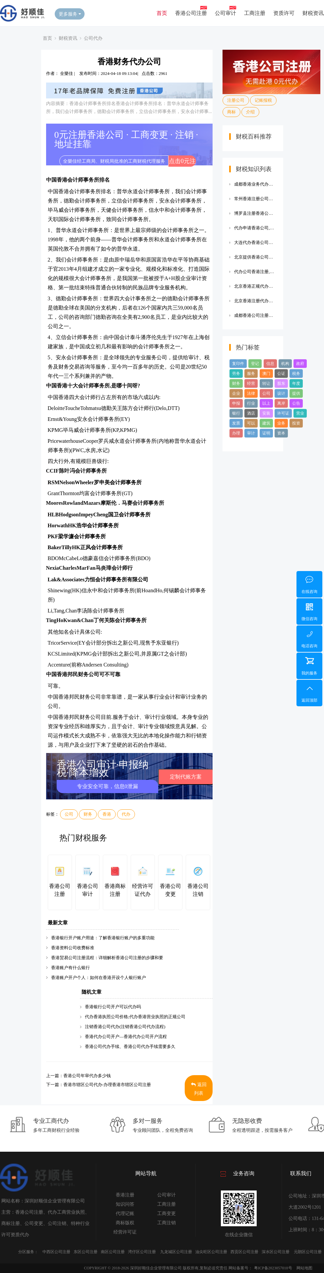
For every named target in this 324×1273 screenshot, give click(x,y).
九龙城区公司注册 (176, 1251)
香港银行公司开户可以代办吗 (113, 1006)
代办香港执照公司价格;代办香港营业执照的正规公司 (135, 1016)
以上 (266, 403)
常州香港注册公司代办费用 (255, 198)
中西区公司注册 (56, 1251)
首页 (162, 13)
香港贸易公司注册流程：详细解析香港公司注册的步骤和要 (107, 957)
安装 (266, 413)
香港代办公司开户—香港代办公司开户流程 (126, 1036)
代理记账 (125, 1213)
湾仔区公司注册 (142, 1251)
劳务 (236, 373)
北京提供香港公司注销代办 (255, 257)
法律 (251, 393)
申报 (236, 403)
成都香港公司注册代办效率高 (255, 315)
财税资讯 (313, 13)
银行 (236, 413)
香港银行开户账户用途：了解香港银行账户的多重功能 (103, 937)
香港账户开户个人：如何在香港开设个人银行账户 (98, 977)
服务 (251, 373)
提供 (296, 393)
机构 (285, 363)
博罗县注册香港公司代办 (255, 213)
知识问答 (125, 1204)
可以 (251, 423)
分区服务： (28, 1251)
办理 (236, 433)
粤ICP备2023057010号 (273, 1268)
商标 (231, 111)
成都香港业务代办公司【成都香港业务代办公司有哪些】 (255, 184)
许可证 (283, 413)
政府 (300, 363)
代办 (126, 814)
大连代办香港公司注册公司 (255, 242)
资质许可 (283, 13)
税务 (296, 373)
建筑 (266, 423)
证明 (266, 433)
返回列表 (199, 1089)
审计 (251, 433)
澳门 (266, 373)
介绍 (250, 111)
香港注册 (125, 1194)
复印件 (238, 363)
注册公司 (235, 100)
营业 (300, 413)
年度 (296, 383)
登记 (255, 363)
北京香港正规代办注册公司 (255, 286)
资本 (281, 433)
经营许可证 (125, 1232)
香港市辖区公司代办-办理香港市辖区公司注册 (107, 1084)
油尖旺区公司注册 (211, 1251)
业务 (281, 423)
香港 (106, 814)
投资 (296, 423)
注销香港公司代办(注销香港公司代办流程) (125, 1026)
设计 (281, 393)
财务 (88, 814)
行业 (251, 403)
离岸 (281, 403)
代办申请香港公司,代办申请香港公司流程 (255, 227)
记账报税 (263, 100)
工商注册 (254, 13)
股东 (281, 383)
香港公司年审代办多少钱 (87, 1075)
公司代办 (93, 38)
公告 (296, 403)
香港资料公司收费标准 (72, 947)
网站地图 (304, 1268)
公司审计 (225, 13)
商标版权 (125, 1222)
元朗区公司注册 (308, 1251)
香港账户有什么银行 (70, 967)
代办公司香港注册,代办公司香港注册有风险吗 (255, 271)
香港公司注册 (191, 13)
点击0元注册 (182, 162)
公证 (281, 373)
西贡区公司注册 (244, 1251)
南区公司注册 (113, 1251)
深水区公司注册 (276, 1251)
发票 (236, 423)
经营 (251, 383)
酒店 (251, 413)
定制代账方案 (186, 777)
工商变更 (166, 1213)
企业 (236, 393)
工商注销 (166, 1222)
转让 (266, 383)
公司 (69, 814)
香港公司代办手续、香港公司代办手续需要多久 (130, 1046)
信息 (270, 363)
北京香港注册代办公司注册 (255, 300)
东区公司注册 (85, 1251)
